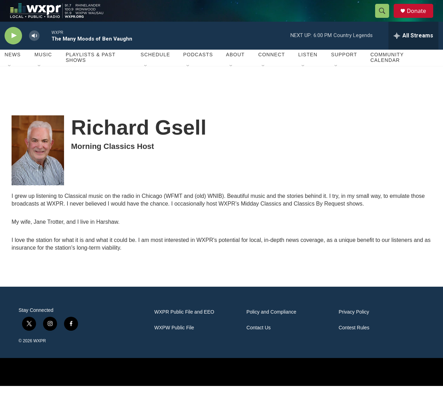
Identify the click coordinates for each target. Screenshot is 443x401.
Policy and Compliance (271, 327)
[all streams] (413, 51)
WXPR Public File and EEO (184, 327)
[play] (13, 51)
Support (344, 70)
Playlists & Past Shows (90, 72)
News (13, 70)
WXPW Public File (174, 342)
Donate (420, 18)
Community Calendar (386, 72)
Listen (307, 70)
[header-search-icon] (385, 19)
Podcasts (198, 70)
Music (43, 70)
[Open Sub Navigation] (10, 81)
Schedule (155, 70)
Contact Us (258, 342)
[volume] (34, 51)
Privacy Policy (354, 327)
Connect (271, 70)
